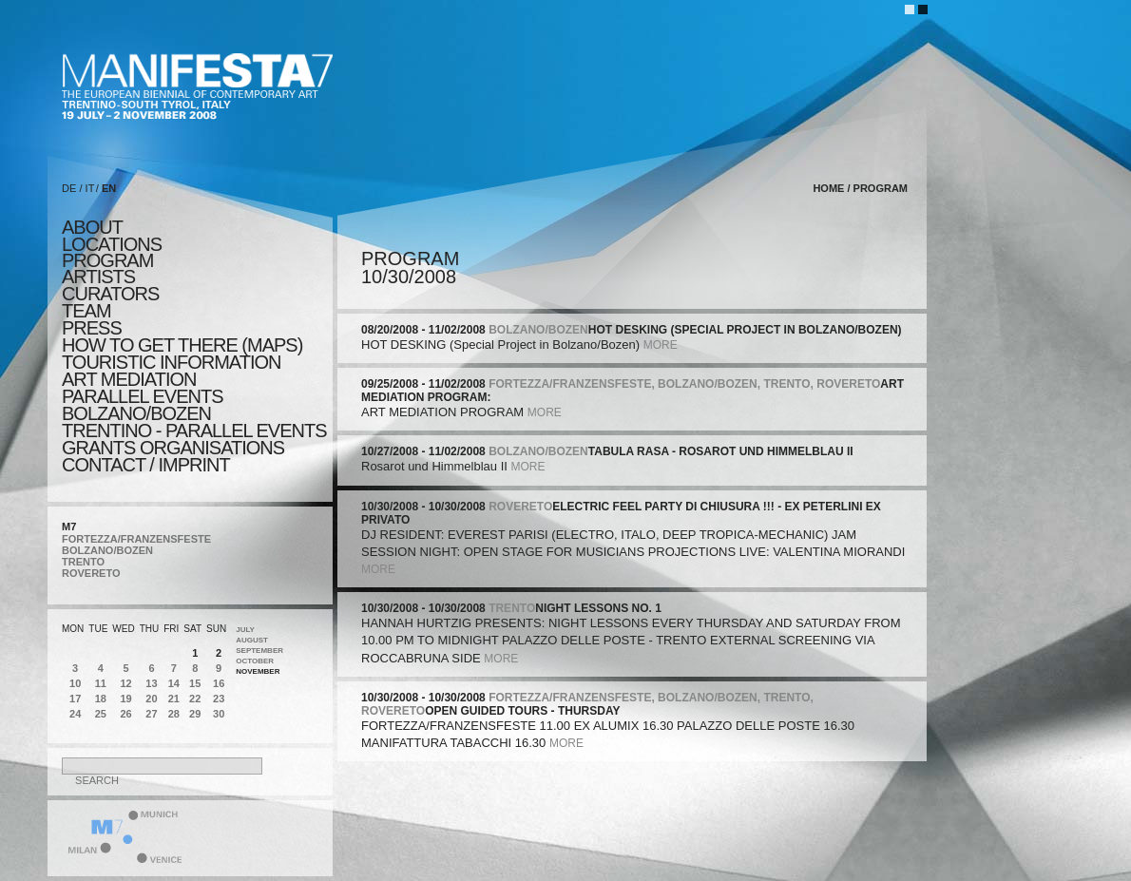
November (257, 671)
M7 (69, 526)
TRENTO (83, 561)
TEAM (86, 310)
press (92, 327)
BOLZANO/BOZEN (107, 550)
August (252, 640)
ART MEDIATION (129, 379)
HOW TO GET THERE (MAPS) (182, 345)
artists (98, 276)
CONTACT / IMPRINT (146, 464)
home (828, 188)
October (255, 661)
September (259, 650)
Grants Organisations (173, 447)
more (660, 345)
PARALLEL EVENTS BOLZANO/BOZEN (142, 405)
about (92, 227)
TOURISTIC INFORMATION (171, 362)
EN (109, 188)
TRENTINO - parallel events (194, 430)
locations (112, 244)
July (245, 629)
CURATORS (110, 293)
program (107, 260)
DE (69, 188)
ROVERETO (91, 573)
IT (90, 188)
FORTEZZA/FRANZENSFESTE (136, 539)
